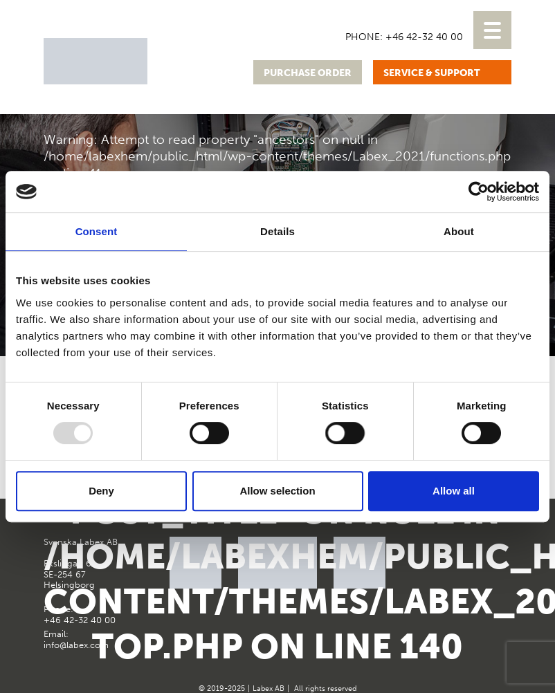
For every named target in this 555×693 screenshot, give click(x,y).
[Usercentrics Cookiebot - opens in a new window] (478, 191)
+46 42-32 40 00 (424, 37)
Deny (101, 491)
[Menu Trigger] (492, 30)
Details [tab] (277, 231)
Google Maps (465, 548)
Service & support (431, 73)
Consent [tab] (96, 231)
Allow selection (277, 491)
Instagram (499, 548)
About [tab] (459, 231)
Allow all (454, 491)
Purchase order (308, 73)
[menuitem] (376, 16)
